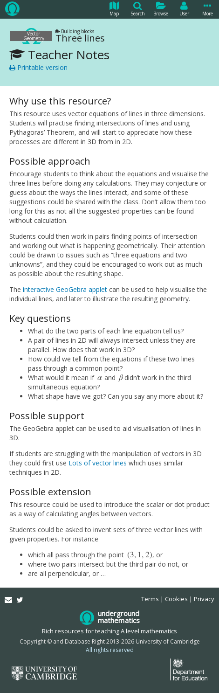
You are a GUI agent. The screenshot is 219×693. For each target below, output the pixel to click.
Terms (150, 599)
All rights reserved (110, 650)
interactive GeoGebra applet (65, 289)
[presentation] (100, 377)
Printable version (38, 67)
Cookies (176, 599)
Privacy (204, 599)
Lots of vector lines (97, 462)
